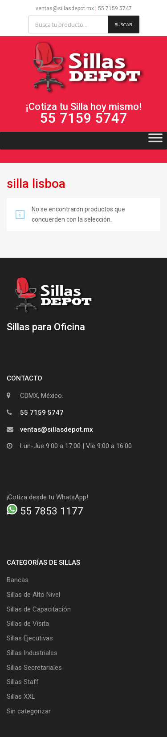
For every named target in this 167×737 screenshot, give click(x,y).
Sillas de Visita (28, 624)
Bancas (18, 580)
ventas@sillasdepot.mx (65, 8)
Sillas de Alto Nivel (33, 595)
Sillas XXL (21, 696)
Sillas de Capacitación (39, 609)
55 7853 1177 (45, 511)
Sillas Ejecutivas (30, 638)
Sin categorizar (29, 711)
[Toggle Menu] (155, 141)
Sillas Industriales (32, 653)
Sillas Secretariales (34, 668)
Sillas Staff (23, 682)
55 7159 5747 (115, 8)
